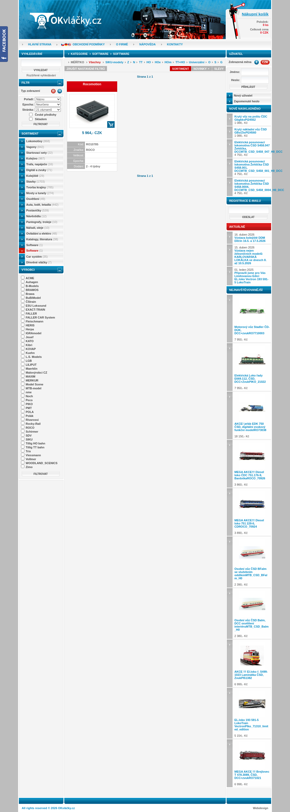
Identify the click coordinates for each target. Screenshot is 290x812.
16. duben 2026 (250, 237)
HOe (158, 62)
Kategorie (79, 53)
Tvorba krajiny (39, 187)
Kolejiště (35, 175)
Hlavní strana (39, 44)
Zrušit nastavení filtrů (86, 68)
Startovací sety (39, 152)
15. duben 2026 (250, 255)
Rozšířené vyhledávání (41, 75)
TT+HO (180, 62)
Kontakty (175, 44)
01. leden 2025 (251, 276)
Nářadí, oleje (37, 227)
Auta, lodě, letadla (42, 204)
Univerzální (197, 62)
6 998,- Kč (252, 763)
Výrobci (28, 269)
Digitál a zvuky (39, 170)
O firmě (122, 44)
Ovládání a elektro (41, 233)
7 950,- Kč (252, 318)
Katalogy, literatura (42, 239)
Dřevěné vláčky (39, 262)
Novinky (202, 68)
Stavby (35, 181)
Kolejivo (35, 158)
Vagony (35, 146)
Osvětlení (35, 198)
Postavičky (37, 210)
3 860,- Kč (252, 463)
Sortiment (30, 133)
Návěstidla (36, 216)
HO (149, 62)
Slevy (219, 68)
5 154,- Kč (252, 713)
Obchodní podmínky (89, 44)
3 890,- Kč (252, 512)
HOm (168, 62)
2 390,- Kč (252, 562)
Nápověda (147, 44)
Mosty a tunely (40, 193)
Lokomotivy (38, 141)
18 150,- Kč (252, 415)
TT (140, 62)
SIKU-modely (114, 62)
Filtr (25, 82)
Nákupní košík (255, 14)
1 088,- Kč (250, 119)
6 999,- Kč (252, 663)
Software (34, 245)
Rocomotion (92, 84)
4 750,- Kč (252, 148)
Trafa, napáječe (39, 164)
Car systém (37, 256)
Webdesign (260, 808)
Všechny (95, 62)
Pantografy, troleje (41, 222)
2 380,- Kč (252, 614)
